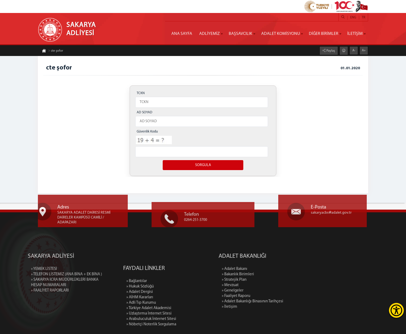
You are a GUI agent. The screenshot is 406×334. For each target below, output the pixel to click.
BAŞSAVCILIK (240, 34)
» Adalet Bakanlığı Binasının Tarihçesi (277, 301)
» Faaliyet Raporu (261, 296)
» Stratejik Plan (259, 280)
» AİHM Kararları (139, 321)
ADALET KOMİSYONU (280, 34)
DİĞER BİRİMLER (323, 34)
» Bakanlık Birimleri (263, 274)
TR (363, 17)
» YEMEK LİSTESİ (19, 269)
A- (353, 50)
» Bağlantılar (136, 304)
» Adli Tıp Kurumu (141, 326)
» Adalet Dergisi (139, 315)
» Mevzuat (255, 285)
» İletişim (254, 307)
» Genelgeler (257, 291)
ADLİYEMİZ (209, 34)
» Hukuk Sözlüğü (140, 310)
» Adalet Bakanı (259, 269)
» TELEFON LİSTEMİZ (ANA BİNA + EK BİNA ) (41, 274)
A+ (364, 50)
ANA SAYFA (181, 34)
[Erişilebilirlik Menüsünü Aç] (396, 310)
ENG (353, 17)
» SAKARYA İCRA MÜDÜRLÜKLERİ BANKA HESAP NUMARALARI (40, 282)
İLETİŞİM (355, 34)
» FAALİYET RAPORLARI (25, 291)
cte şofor (55, 51)
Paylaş (330, 50)
